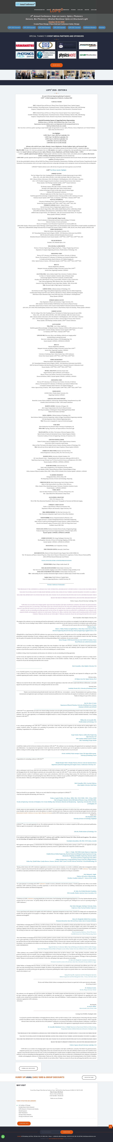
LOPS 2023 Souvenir (44, 27)
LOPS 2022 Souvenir (59, 27)
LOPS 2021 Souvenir (74, 27)
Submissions (66, 9)
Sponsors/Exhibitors (39, 9)
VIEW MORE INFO (25, 1122)
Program (73, 9)
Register (87, 9)
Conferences (85, 868)
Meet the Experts (56, 9)
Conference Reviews (90, 27)
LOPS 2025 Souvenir (14, 27)
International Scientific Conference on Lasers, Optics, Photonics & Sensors (34, 813)
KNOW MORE (56, 65)
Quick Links (94, 9)
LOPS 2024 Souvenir (29, 27)
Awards (48, 9)
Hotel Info (80, 9)
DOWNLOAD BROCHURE (28, 1068)
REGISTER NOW (89, 1077)
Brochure (102, 27)
